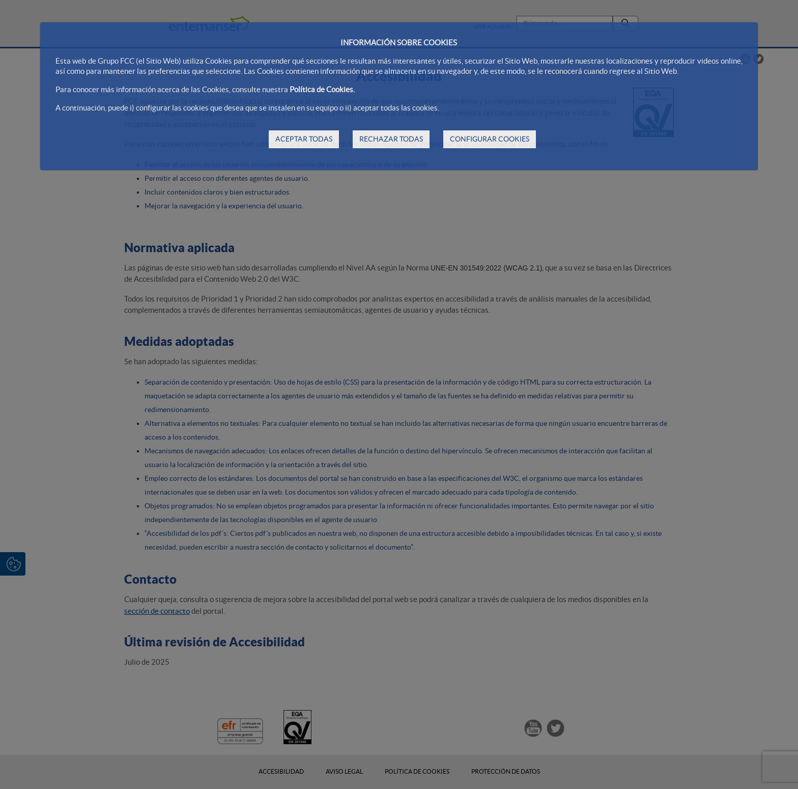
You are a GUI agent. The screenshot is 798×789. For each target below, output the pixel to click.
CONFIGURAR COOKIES (489, 139)
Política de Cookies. (322, 89)
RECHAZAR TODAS (391, 139)
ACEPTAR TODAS (303, 139)
